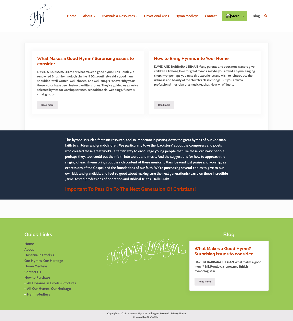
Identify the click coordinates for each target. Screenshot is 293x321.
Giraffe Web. (153, 317)
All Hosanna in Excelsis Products (51, 283)
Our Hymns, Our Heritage (43, 260)
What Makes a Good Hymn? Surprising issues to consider (85, 61)
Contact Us (32, 272)
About (29, 249)
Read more (49, 105)
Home (29, 244)
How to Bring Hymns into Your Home (191, 58)
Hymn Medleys (35, 266)
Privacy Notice (178, 313)
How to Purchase (37, 277)
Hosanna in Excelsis (39, 255)
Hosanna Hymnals (137, 313)
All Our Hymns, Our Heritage (48, 288)
